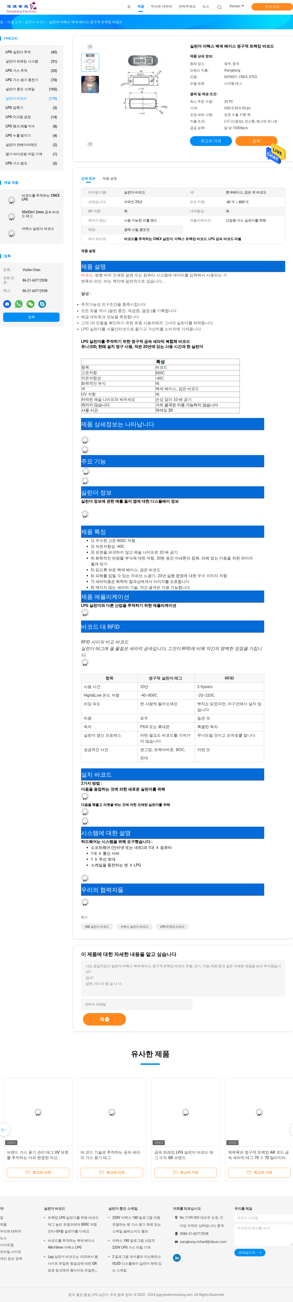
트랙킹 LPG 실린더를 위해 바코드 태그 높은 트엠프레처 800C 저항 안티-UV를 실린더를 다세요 (73, 1224)
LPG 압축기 (31, 107)
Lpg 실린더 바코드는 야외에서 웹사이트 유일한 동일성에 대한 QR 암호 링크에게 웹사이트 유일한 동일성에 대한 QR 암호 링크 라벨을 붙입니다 (73, 1264)
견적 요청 (272, 7)
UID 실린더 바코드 (97, 926)
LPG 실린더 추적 (31, 52)
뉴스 (3, 1238)
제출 (104, 1019)
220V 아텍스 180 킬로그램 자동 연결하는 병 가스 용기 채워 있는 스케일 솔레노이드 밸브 (136, 1224)
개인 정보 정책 (11, 1259)
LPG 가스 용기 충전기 (31, 80)
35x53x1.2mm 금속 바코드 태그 (40, 214)
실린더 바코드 (31, 98)
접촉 (31, 317)
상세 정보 (88, 178)
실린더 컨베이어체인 (31, 144)
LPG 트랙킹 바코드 (172, 926)
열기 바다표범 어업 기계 (31, 154)
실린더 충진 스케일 (31, 89)
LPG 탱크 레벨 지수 (31, 126)
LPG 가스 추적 (31, 70)
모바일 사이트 (10, 1252)
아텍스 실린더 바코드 (38, 229)
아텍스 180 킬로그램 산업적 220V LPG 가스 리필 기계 (133, 1244)
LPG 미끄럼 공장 (31, 117)
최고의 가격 (211, 141)
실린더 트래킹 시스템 (31, 61)
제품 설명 (110, 178)
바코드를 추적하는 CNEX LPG (41, 197)
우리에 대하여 (10, 1231)
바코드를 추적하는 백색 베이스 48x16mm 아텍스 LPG (71, 1244)
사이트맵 (7, 1245)
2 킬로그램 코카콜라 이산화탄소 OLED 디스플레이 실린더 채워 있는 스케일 (137, 1263)
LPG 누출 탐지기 (31, 135)
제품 (3, 1224)
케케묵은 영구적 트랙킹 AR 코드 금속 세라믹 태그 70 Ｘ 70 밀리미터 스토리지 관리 (258, 1157)
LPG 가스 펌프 (31, 163)
